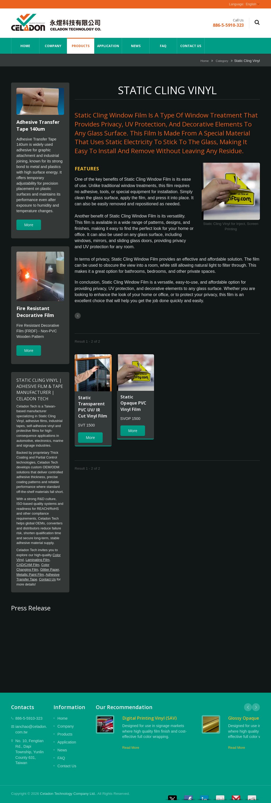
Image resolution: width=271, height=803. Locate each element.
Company (53, 46)
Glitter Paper (49, 569)
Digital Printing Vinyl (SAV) (149, 718)
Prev (248, 707)
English (251, 4)
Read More (130, 748)
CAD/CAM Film (27, 565)
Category (222, 60)
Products (80, 46)
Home (25, 46)
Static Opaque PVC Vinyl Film (133, 403)
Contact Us (190, 46)
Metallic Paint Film (30, 575)
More (28, 224)
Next (256, 707)
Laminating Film (37, 560)
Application (108, 46)
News (135, 46)
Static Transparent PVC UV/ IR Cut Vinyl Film (92, 407)
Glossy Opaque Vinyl (249, 718)
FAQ (163, 46)
